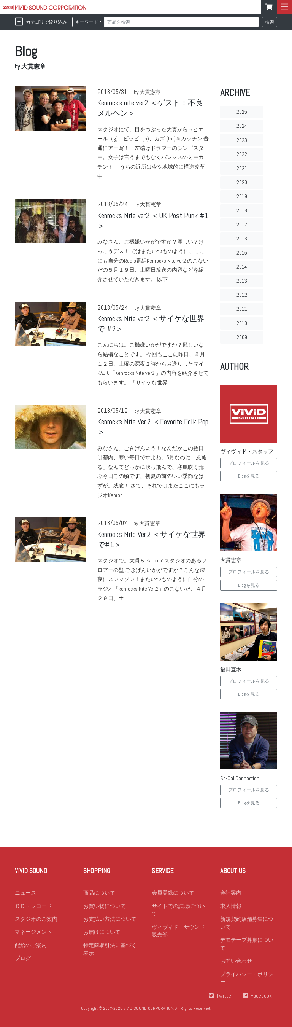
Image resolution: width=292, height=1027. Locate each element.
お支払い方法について (109, 919)
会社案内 (230, 893)
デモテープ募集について (246, 945)
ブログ (23, 959)
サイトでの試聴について (178, 910)
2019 (241, 196)
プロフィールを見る (248, 463)
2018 (241, 210)
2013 (241, 280)
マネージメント (33, 933)
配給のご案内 (31, 946)
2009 (241, 337)
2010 (241, 323)
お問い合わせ (236, 962)
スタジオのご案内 (36, 919)
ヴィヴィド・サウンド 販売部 (178, 931)
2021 (241, 168)
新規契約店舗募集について (246, 923)
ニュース (25, 893)
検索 (269, 22)
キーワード (86, 22)
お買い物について (104, 906)
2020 (241, 182)
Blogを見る (249, 476)
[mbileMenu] (284, 7)
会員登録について (173, 893)
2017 (241, 224)
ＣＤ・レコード (33, 906)
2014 (241, 266)
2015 (241, 252)
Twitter (224, 997)
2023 (241, 140)
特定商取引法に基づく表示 (109, 950)
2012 (241, 294)
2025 (241, 111)
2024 (241, 126)
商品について (99, 893)
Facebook (261, 997)
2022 (241, 154)
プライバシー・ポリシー (246, 979)
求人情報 (230, 906)
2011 (241, 309)
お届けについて (102, 933)
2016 (241, 238)
